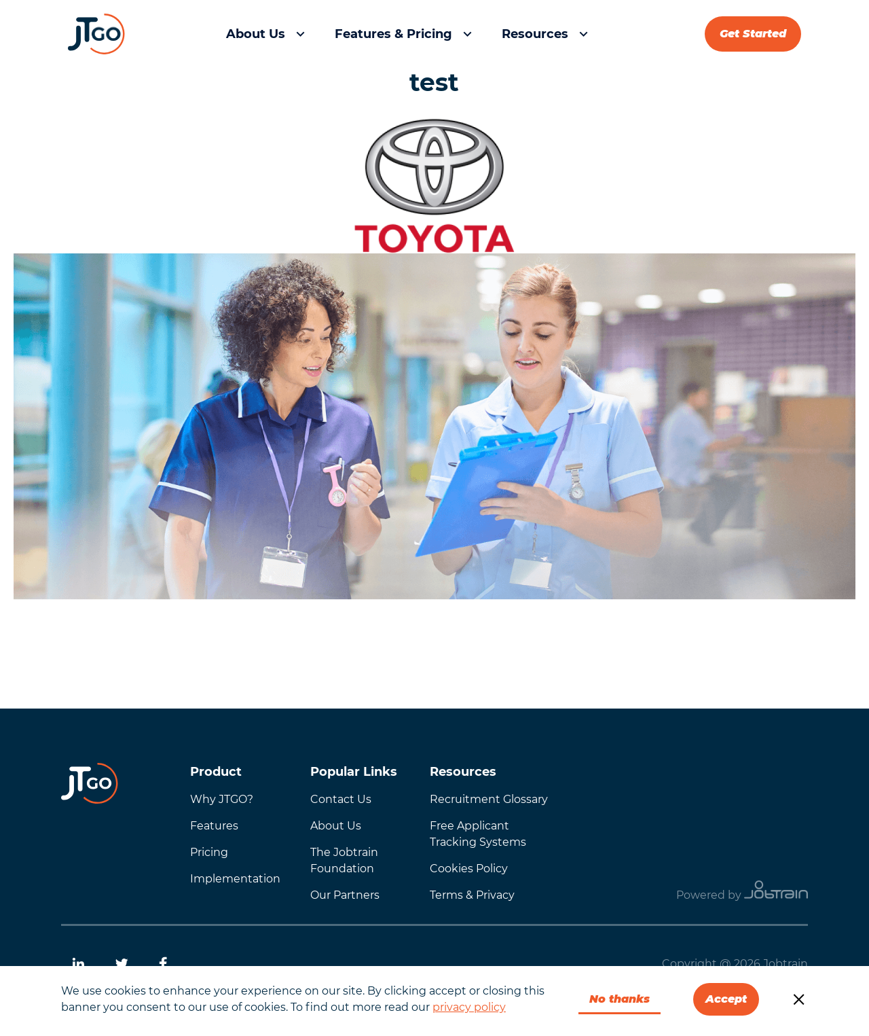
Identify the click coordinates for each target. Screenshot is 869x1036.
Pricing (209, 852)
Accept (726, 999)
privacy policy (469, 1007)
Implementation (235, 878)
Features (214, 825)
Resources (535, 33)
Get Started (753, 33)
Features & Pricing (393, 33)
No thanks (619, 999)
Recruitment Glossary (489, 799)
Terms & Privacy (472, 895)
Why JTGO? (221, 799)
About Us (255, 33)
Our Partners (345, 895)
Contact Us (340, 799)
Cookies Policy (469, 868)
